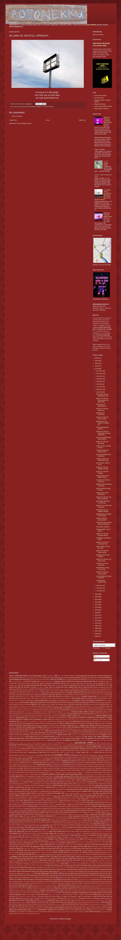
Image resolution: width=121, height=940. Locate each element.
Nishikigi (55, 800)
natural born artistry (103, 797)
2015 (96, 610)
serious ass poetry (39, 841)
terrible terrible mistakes (22, 865)
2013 (96, 615)
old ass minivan (34, 804)
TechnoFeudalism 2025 (93, 864)
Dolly (20, 723)
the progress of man (32, 879)
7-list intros (103, 679)
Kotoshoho (19, 774)
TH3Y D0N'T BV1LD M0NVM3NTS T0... (102, 395)
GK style (63, 745)
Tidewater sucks (101, 885)
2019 (96, 599)
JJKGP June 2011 (74, 768)
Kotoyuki (26, 774)
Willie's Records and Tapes (68, 906)
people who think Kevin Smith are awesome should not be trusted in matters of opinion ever (49, 808)
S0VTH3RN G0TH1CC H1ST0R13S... (103, 502)
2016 (96, 607)
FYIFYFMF (58, 743)
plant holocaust (105, 810)
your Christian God (91, 911)
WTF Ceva (33, 909)
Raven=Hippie (67, 822)
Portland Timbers (77, 814)
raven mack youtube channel (103, 106)
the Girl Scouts (62, 871)
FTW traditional (104, 740)
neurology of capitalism (45, 799)
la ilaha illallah (15, 776)
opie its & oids (21, 806)
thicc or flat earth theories (16, 883)
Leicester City (32, 778)
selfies (81, 839)
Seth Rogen (51, 841)
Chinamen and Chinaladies (95, 708)
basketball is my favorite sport (17, 693)
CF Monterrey (93, 706)
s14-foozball (60, 833)
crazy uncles (21, 715)
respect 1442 (13, 827)
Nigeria (40, 800)
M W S (29, 783)
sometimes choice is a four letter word (44, 850)
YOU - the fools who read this (44, 911)
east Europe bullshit (104, 725)
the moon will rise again (51, 877)
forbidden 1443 (91, 738)
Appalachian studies (14, 689)
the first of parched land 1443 (82, 869)
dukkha (76, 725)
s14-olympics (77, 833)
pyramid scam (91, 818)
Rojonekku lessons (96, 829)
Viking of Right (56, 896)
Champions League (104, 706)
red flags (107, 824)
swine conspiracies (44, 862)
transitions (17, 891)
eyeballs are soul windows (80, 731)
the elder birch (94, 867)
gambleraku (33, 106)
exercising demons (65, 731)
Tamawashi (49, 864)
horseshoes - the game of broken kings (101, 755)
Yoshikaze (30, 911)
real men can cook (35, 824)
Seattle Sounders (24, 839)
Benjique (88, 694)
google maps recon (50, 747)
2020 (96, 597)
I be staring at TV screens (51, 759)
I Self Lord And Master (94, 759)
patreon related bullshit (100, 806)
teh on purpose (106, 864)
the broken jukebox (96, 866)
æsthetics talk (108, 681)
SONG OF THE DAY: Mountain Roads (102, 534)
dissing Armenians (105, 721)
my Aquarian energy (86, 793)
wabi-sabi (21, 898)
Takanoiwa (107, 862)
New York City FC (93, 799)
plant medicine (21, 812)
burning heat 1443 (24, 106)
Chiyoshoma (20, 710)
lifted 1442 (73, 778)
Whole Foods (12, 904)
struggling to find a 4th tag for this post (22, 856)
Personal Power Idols (101, 808)
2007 (96, 631)
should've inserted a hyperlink (22, 844)
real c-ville (109, 822)
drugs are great (66, 725)
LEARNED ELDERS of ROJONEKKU (83, 776)
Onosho (13, 806)
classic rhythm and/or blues (86, 710)
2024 (96, 363)
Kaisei (63, 772)
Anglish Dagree (48, 687)
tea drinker (82, 864)
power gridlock (106, 814)
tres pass (66, 891)
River (24, 829)
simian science (44, 844)
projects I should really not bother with (96, 816)
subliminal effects (43, 858)
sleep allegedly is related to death (39, 846)
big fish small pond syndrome (39, 696)
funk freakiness (37, 743)
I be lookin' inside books (22, 759)
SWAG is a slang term (15, 862)
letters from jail (42, 778)
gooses (61, 747)
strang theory (109, 854)
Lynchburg (107, 782)
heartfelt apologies (70, 752)
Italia (30, 764)
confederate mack (93, 712)
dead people (72, 717)
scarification (84, 835)
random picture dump (75, 820)
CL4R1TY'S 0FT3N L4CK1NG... (102, 564)
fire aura (96, 734)
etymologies (78, 729)
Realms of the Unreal (82, 824)
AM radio (20, 685)
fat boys (65, 733)
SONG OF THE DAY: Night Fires (102, 409)
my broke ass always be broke (102, 793)
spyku (104, 852)
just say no (50, 772)
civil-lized (63, 710)
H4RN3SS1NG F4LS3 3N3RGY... (103, 555)
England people (44, 729)
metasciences (105, 787)
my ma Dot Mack (55, 795)
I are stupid (83, 757)
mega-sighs (28, 787)
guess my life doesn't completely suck (77, 748)
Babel (42, 691)
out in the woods (41, 806)
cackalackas (44, 704)
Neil (36, 799)
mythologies (56, 797)
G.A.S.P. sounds (68, 743)
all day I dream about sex (78, 683)
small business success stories (46, 848)
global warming (71, 745)
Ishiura (25, 764)
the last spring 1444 (101, 875)
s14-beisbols (24, 833)
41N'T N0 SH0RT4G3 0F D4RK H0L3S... (103, 438)
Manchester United (105, 783)
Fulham (29, 743)
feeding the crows (93, 733)
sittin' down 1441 (97, 844)
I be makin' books (37, 759)
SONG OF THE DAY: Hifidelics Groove (102, 468)
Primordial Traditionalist (45, 816)
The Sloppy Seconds (83, 879)
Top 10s (16, 889)
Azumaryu (35, 691)
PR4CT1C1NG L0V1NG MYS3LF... (103, 446)
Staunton (38, 854)
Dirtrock (87, 721)
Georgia (31, 745)
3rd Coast (46, 679)
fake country (34, 733)
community (66, 712)
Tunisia (95, 891)
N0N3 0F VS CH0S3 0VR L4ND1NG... (104, 506)
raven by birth (13, 822)
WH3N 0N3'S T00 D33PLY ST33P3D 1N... (102, 423)
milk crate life (59, 789)
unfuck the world (63, 892)
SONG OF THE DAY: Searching (102, 442)
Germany (37, 745)
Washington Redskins (85, 898)
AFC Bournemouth (24, 683)
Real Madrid (27, 824)
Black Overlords (76, 696)
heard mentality (50, 752)
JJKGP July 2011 (36, 768)
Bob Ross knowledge (58, 698)
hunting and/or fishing (58, 757)
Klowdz (108, 772)
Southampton (34, 852)
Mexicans (24, 789)
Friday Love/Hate (99, 149)
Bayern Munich (31, 693)
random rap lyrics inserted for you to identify (96, 820)
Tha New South (49, 866)
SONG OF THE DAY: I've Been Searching (103, 498)
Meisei (56, 787)
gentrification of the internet (17, 745)
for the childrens (66, 738)
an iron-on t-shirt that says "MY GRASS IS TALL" (94, 685)
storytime (88, 854)
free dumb (51, 740)
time (10, 887)
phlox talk (22, 810)
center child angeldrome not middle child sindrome (74, 706)
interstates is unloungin (103, 762)
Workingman (61, 908)
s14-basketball (13, 833)
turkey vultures (102, 891)
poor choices (45, 814)
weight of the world (81, 900)
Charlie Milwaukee (22, 708)
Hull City (48, 757)
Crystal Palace (48, 715)
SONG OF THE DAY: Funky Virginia (102, 572)
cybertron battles (101, 716)
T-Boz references (84, 862)
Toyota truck (58, 889)
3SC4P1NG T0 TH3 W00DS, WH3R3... (102, 510)
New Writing (81, 799)
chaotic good (12, 708)
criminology (31, 715)
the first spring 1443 (33, 871)
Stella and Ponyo (61, 854)
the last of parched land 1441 (72, 873)
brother (69, 700)
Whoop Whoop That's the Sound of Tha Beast (40, 904)
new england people (60, 799)
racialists (11, 820)
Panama (81, 806)
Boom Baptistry (76, 698)
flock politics (30, 736)
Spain (68, 852)
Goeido (18, 747)
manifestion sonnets (29, 785)
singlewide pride (68, 844)
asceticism (104, 689)
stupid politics (30, 858)
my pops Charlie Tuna (93, 795)
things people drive (23, 885)
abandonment (87, 681)
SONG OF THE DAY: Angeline (102, 472)
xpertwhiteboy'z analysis (45, 909)
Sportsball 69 (96, 852)
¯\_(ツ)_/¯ (50, 675)
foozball (54, 738)
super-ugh (33, 860)
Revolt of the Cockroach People (78, 827)
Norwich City (17, 802)
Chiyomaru (107, 708)
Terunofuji (32, 865)
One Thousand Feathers (77, 804)
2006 (96, 633)
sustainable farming (91, 860)
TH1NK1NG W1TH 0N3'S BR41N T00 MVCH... (104, 523)
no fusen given (74, 800)
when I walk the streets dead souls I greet (58, 902)
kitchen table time (99, 772)
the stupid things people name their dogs (101, 879)
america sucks (47, 685)
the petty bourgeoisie (93, 877)
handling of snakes (59, 750)
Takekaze (26, 864)
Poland (110, 812)
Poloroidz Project (33, 814)
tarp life (56, 864)
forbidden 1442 (79, 738)
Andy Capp (39, 687)
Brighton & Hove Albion (58, 700)
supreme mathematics (62, 860)
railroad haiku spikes (24, 820)
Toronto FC (22, 889)
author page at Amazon (101, 108)
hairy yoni (11, 750)
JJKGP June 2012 (87, 768)
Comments (98, 660)
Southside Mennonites (45, 852)
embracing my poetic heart (24, 729)
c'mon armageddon (31, 704)
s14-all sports (107, 831)
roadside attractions (35, 829)
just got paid (42, 772)
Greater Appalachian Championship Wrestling (32, 748)
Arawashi (25, 689)
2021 (96, 594)
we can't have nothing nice (28, 900)
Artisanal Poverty (95, 689)
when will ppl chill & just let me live (83, 902)
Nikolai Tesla (47, 800)
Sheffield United (38, 843)
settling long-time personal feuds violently (67, 841)
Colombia (59, 712)
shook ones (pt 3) (98, 843)
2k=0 (31, 679)
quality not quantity (105, 818)
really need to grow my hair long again (63, 824)
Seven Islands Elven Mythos (98, 841)
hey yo (90, 752)
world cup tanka (73, 908)
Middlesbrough (34, 789)
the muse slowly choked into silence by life (73, 877)
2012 (96, 618)
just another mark (31, 772)
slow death (57, 846)
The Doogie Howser (82, 867)
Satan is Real (54, 835)
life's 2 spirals (53, 778)
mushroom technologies (53, 793)
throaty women (75, 885)
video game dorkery (43, 896)
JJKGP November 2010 (61, 770)
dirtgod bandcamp (99, 104)
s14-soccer (104, 833)
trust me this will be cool (77, 891)
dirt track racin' (52, 721)
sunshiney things (22, 860)
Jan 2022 (99, 591)
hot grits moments (22, 757)
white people (105, 902)
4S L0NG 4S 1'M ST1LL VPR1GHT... (103, 480)
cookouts (16, 713)
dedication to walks (41, 719)
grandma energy (105, 747)
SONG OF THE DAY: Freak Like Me (102, 551)
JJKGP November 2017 (77, 770)
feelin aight (103, 733)
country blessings (73, 714)
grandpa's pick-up (13, 748)
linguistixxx (28, 780)
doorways (54, 723)
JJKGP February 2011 (70, 766)
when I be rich (38, 902)
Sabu (20, 835)
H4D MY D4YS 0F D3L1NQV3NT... (102, 519)
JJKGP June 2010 (61, 768)
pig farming (69, 810)
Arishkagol (40, 689)
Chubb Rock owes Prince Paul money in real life (45, 710)
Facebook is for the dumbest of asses (102, 731)
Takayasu (19, 864)
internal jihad (66, 762)
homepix (39, 106)
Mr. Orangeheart (39, 793)
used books (41, 894)
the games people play (49, 871)
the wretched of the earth (69, 881)
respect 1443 (24, 827)
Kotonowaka (12, 774)
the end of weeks (104, 867)
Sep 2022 (99, 379)
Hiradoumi (26, 755)
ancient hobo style (14, 687)
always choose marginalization (97, 683)
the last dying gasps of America (46, 873)
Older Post (82, 120)
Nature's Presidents (14, 799)
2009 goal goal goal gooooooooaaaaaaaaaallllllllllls (66, 677)
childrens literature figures (78, 708)
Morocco (63, 791)
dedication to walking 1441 (87, 717)
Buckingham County (79, 700)
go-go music (81, 745)
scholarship (49, 837)
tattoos (63, 864)
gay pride (97, 743)
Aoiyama (95, 687)
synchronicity (74, 862)
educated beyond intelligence (35, 727)
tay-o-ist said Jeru (72, 864)
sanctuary (36, 835)
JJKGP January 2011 (99, 766)
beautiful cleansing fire (74, 693)
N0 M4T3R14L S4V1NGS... (100, 413)
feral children (37, 734)
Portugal (86, 814)
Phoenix (29, 810)
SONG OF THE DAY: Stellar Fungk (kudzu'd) (108, 215)
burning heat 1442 (56, 702)
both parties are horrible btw (17, 700)
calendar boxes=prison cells (77, 704)
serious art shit (28, 841)
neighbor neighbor (27, 799)
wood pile (33, 908)
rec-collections (95, 824)
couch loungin (62, 713)
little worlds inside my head (54, 780)
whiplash (97, 902)
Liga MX (91, 778)
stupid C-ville (74, 856)
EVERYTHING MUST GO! (37, 731)
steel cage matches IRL (48, 854)
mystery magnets (33, 797)
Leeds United (23, 778)
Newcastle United (14, 800)
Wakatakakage (51, 898)
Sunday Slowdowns (104, 858)
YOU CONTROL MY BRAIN (76, 911)
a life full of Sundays (30, 681)
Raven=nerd (77, 822)
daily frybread (20, 717)
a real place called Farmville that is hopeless (66, 681)
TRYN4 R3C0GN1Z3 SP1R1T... (102, 428)
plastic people (68, 812)
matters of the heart (15, 787)
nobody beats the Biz (99, 800)
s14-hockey (69, 833)
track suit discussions (80, 889)
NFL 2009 (24, 801)
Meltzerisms (63, 787)
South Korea (25, 852)
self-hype (61, 839)
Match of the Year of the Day (85, 785)
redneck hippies (28, 825)
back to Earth (65, 691)
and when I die (28, 687)
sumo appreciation (70, 858)
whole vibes (22, 904)
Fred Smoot (43, 740)
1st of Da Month (45, 677)
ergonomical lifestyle (67, 729)
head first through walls (19, 752)
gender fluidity (106, 743)
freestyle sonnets (70, 740)
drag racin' (91, 723)
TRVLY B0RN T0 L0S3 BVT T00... (103, 547)
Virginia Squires (87, 896)
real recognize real (46, 824)
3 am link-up (37, 679)
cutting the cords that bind (87, 715)
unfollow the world (50, 892)
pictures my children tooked (43, 810)
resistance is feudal (81, 825)
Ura (27, 894)
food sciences (88, 736)
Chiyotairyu (27, 710)
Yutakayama (30, 913)
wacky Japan (29, 898)
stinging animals (73, 854)
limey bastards (19, 780)
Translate (105, 648)
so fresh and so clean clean (80, 848)
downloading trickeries (80, 723)
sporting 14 (85, 852)
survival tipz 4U (77, 860)
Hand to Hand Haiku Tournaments (42, 750)
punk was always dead (39, 818)
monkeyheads (44, 791)
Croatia (39, 715)
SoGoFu (14, 850)
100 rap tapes (80, 675)
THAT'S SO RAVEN (81, 866)
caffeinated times (62, 704)
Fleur (22, 736)
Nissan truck (63, 801)
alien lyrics (66, 683)
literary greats (41, 780)
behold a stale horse (49, 695)
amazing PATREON (90, 25)
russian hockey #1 (76, 831)
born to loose (97, 698)
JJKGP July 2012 (48, 768)
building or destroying (94, 700)
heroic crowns (81, 752)
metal (95, 787)
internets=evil (90, 762)
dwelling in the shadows (87, 725)
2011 (96, 620)
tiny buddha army (30, 887)
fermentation (47, 734)
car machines (101, 704)
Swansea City (26, 862)
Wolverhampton (82, 906)
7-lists (110, 679)
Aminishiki (57, 685)
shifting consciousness (51, 843)
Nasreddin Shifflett (79, 797)
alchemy (57, 683)
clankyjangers (73, 710)
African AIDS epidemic (38, 683)
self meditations (49, 839)
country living (85, 714)
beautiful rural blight (90, 693)
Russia (67, 831)
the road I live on (70, 879)
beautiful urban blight (16, 694)
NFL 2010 (33, 800)
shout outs (35, 844)
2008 (96, 628)
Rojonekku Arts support (82, 829)
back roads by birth (52, 691)
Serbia (19, 841)
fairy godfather (25, 733)
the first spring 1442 (18, 871)
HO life (32, 755)
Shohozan (89, 843)
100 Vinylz (91, 675)
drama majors (101, 723)
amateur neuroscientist (32, 685)
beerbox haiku (29, 694)
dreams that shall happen (41, 725)
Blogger (68, 919)
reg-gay (37, 825)
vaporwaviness (21, 896)
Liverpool (67, 780)
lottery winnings (67, 782)
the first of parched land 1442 (60, 869)
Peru (110, 808)
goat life (89, 745)
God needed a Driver (100, 745)
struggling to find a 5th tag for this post (52, 856)
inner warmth (49, 762)
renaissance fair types (68, 825)
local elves (26, 782)
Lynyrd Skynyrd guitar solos (16, 783)
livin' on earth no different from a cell (83, 780)
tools (10, 889)
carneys (15, 706)
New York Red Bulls (105, 799)
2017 (96, 604)
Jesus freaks (77, 764)
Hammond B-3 (27, 750)
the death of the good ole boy (39, 867)
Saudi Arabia (64, 835)
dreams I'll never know (24, 725)
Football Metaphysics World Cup (39, 738)
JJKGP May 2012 (47, 770)
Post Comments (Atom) (24, 123)
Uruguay (32, 894)
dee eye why (54, 719)
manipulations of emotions (44, 785)
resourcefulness (94, 825)
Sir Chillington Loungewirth (81, 844)
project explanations (74, 816)
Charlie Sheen (32, 708)
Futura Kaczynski (48, 743)
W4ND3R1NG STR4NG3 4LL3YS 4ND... (103, 515)
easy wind (11, 727)
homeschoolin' (74, 755)
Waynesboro (13, 900)
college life (50, 712)
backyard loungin (78, 691)
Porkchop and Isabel (65, 814)
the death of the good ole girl (57, 867)
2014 (96, 612)
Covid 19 (95, 713)
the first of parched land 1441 (39, 869)
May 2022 (99, 389)
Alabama (49, 683)
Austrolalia (22, 691)
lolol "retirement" (44, 782)
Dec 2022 (99, 371)
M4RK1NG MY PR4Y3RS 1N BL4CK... (104, 485)
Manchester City (93, 783)
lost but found (50, 106)
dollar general (13, 723)
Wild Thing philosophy (82, 904)
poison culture (101, 812)
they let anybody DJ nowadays (89, 881)
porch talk (54, 814)
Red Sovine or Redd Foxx (15, 825)
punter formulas (51, 818)
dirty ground (95, 721)
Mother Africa (87, 791)
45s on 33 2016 (79, 679)
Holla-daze (47, 755)
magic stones (56, 784)
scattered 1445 (40, 837)
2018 (96, 602)
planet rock (94, 810)
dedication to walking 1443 (23, 719)
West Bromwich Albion (101, 900)
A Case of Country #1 (17, 681)
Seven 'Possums (84, 841)
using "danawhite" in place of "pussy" (73, 894)
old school (43, 804)
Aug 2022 (99, 381)
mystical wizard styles (45, 797)
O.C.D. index (57, 802)
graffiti (94, 747)
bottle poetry (29, 700)
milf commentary (50, 789)
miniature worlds (83, 789)
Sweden (34, 862)
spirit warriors (75, 852)
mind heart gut (70, 789)
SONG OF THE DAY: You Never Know (104, 560)
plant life (11, 812)
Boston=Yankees (108, 698)
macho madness (45, 783)
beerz (37, 695)
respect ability (56, 827)
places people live (81, 810)
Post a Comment (17, 116)
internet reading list (78, 762)
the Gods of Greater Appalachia (76, 871)
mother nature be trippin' (101, 791)
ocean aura (79, 802)
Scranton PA (92, 837)
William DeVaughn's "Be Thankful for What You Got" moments (41, 906)
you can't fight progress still (61, 911)
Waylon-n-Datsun (105, 898)
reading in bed (99, 822)
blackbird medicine (87, 696)
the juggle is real (28, 873)
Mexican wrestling (14, 789)
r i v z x (106, 161)
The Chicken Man (21, 867)
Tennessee (11, 865)
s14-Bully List (34, 833)
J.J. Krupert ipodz (39, 764)
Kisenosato (88, 772)
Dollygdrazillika (28, 723)
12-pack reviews (102, 675)
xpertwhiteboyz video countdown (83, 909)
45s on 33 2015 (67, 679)
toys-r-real (68, 889)
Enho (52, 729)
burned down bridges (27, 702)
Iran (20, 764)
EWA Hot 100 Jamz (51, 731)
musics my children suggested (71, 793)
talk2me (42, 864)
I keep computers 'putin (78, 759)
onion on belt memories (94, 804)
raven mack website (100, 95)
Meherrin (48, 787)
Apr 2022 (99, 392)
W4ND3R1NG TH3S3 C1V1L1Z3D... (102, 568)
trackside (91, 889)
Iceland (52, 760)
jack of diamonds (55, 764)
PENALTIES (19, 808)
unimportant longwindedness (80, 892)
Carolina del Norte (25, 706)
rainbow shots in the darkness (59, 820)
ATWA (15, 691)
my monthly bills (67, 795)
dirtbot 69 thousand (64, 721)
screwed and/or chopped (104, 837)
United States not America (100, 892)
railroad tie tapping (40, 820)
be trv (38, 693)
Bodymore (67, 698)
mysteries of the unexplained (17, 797)
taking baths (35, 864)
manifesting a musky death (15, 785)
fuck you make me (20, 743)
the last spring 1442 (71, 875)
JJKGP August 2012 (24, 766)
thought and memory (51, 885)
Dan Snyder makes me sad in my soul (37, 717)
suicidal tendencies (56, 858)
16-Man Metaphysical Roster (32, 677)
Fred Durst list (33, 740)
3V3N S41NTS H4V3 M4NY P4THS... (102, 476)
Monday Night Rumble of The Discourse (27, 791)
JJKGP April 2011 (100, 764)
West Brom (91, 900)
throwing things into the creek (89, 885)
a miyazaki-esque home (45, 681)
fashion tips (56, 733)
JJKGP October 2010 (93, 770)
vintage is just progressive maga (71, 896)
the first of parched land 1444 (103, 869)
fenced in (27, 734)
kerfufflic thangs (71, 772)
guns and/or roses (97, 748)
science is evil (61, 837)
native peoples (90, 797)
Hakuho (19, 750)
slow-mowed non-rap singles (98, 846)
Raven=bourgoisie (46, 822)
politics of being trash (17, 814)
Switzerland (66, 862)
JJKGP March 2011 (100, 768)
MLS (13, 791)
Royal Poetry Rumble (55, 831)
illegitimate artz (66, 761)
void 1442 (97, 896)
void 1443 (106, 896)
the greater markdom (93, 871)
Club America (28, 712)
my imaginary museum (19, 795)
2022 (96, 369)
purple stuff (72, 818)
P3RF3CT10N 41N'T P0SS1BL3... (102, 493)
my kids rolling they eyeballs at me (39, 795)
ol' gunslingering (23, 804)
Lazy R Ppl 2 (49, 776)
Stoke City (81, 854)
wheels (28, 902)
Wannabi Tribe (73, 898)
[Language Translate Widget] (104, 645)
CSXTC (56, 715)
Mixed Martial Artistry (105, 789)
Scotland (71, 837)
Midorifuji (42, 789)
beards (63, 693)
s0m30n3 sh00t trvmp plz (96, 831)
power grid (94, 814)
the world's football (51, 881)
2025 (96, 361)
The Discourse (70, 867)
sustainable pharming (105, 860)
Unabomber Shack (39, 892)
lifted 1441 (64, 778)
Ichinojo (58, 760)
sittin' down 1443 (20, 846)
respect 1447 (46, 827)
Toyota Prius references (45, 889)
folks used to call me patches (65, 736)
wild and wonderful (67, 904)
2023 (96, 366)
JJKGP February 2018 (85, 766)
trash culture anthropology (30, 891)
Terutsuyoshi (39, 865)
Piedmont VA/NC (58, 810)
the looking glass (25, 877)
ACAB (101, 681)
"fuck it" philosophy (16, 675)
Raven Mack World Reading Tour (30, 822)
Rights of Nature (107, 827)
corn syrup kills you (27, 713)
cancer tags (92, 704)
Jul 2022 (99, 384)
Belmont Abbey (69, 694)
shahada (18, 843)
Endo (36, 729)
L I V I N (84, 774)
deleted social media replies (68, 719)
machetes (35, 783)
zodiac (36, 913)
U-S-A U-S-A (27, 892)
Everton (85, 729)
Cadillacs (52, 704)
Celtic (56, 706)
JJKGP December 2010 (39, 766)
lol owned (35, 782)
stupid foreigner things (100, 856)
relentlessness (56, 825)
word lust (40, 908)
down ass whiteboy (65, 723)
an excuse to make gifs (69, 685)
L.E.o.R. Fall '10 (94, 774)
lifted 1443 (82, 778)
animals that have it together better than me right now (72, 687)
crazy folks (12, 715)
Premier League (18, 816)
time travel (18, 887)
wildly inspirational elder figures (98, 904)
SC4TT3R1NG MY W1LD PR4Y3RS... (104, 577)
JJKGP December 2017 (54, 766)
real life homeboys (16, 824)
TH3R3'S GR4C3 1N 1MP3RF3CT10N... (102, 459)
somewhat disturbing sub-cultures (91, 850)
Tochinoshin (48, 887)
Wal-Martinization (62, 898)
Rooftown (36, 831)
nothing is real (26, 802)
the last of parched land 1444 (32, 875)
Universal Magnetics (15, 894)
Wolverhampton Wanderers (94, 906)
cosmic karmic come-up (41, 713)
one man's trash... (61, 804)
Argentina (32, 689)
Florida (39, 736)
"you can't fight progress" (35, 675)
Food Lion (78, 736)
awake (29, 691)
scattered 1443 (16, 837)
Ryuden (85, 831)
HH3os (96, 752)
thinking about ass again (38, 885)
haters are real (80, 750)
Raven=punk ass (87, 822)
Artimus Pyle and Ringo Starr (80, 689)
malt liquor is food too (81, 783)
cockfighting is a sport (39, 712)
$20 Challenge (70, 675)
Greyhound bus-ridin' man (55, 748)
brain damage (40, 700)
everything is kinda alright (21, 731)
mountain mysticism (26, 793)
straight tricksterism (98, 854)
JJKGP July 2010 (24, 768)
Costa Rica (53, 713)
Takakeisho (100, 862)
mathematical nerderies (102, 785)
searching (15, 839)
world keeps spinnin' (99, 908)
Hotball (31, 757)
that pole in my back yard (64, 866)
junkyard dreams (19, 772)
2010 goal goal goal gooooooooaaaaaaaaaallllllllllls (96, 677)
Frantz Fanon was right (21, 740)
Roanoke (47, 829)
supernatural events (45, 860)
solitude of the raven (24, 850)
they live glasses (105, 881)
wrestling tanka (21, 909)
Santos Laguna (44, 835)
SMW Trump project (64, 848)
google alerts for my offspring (35, 747)
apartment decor (104, 687)
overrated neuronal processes (68, 806)
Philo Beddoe (14, 810)
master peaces (70, 785)
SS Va (15, 854)
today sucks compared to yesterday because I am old (70, 887)
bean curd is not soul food (50, 693)
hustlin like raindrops (71, 757)
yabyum (102, 909)
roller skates (28, 831)
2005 (96, 636)
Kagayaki (58, 772)
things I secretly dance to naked (61, 883)
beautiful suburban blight (105, 693)
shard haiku (26, 843)
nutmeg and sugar (47, 802)
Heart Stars (60, 752)
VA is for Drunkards (92, 894)
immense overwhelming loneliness (99, 760)
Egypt (64, 727)
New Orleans (72, 799)
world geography (86, 908)
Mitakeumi (94, 789)
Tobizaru (41, 887)
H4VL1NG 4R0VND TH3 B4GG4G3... (103, 455)
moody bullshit (55, 791)
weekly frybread (59, 900)
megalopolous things (39, 787)
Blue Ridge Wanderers (34, 698)
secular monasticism (36, 839)
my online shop (99, 98)
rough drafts (44, 831)
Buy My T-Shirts (19, 704)
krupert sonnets (35, 774)
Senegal (90, 839)
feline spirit (20, 734)
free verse (60, 740)
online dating (108, 804)
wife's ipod (57, 904)
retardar (64, 827)
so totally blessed (96, 848)
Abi (96, 681)
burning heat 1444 (85, 702)
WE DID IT (42, 900)
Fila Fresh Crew (75, 734)
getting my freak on (47, 745)
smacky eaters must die (29, 848)
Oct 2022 (99, 376)
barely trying (100, 691)
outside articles (53, 806)
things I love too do (45, 883)
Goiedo (23, 747)
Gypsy (107, 748)
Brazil (48, 700)
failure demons (15, 733)
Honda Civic (85, 755)
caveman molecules (46, 706)
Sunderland (12, 860)
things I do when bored (32, 883)
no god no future (86, 801)
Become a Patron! (98, 34)
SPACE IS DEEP (58, 852)
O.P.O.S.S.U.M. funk (69, 802)
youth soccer (22, 913)
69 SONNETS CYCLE (92, 679)
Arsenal (47, 689)
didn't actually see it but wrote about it (28, 721)
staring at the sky (25, 854)
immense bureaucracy (81, 760)
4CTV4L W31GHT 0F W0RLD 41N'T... (102, 451)
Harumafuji (70, 750)
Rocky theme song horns (68, 829)
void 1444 (12, 898)
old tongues (51, 804)
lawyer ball (40, 776)
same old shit (28, 835)
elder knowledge (73, 727)
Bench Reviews (80, 694)
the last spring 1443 (86, 875)
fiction (54, 734)
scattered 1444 (28, 837)
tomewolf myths (94, 887)
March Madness (58, 785)
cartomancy (35, 706)
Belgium (60, 694)
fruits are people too (92, 740)
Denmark (88, 719)
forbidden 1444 (104, 738)
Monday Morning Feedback (102, 137)
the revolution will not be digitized (51, 879)
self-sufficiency (72, 839)
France (11, 740)
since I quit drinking (57, 844)
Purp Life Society (61, 818)
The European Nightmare (20, 869)
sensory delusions (100, 839)
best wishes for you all (98, 694)
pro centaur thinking (61, 816)
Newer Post (13, 120)
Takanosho (11, 864)
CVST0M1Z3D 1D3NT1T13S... (101, 581)
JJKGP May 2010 (22, 770)
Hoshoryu (14, 757)
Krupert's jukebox (48, 774)
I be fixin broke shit (94, 757)
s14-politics (86, 833)
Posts (96, 656)
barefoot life (91, 691)
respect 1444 (35, 827)
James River (66, 764)
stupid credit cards (87, 856)
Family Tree (45, 733)
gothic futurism (69, 747)
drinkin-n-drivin (55, 725)
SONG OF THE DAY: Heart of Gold (102, 418)
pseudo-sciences (13, 818)
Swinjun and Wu (55, 862)
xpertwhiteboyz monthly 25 (63, 909)
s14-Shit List (94, 833)
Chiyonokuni (12, 710)
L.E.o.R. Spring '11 (107, 774)
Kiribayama (80, 772)
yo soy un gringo (20, 911)
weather (49, 900)
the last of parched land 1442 (93, 873)
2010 (96, 623)
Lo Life (19, 782)
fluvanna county (49, 736)
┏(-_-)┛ (60, 675)
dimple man (43, 721)
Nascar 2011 (67, 797)
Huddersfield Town (39, 757)
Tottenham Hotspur (32, 889)
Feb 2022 (99, 588)
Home (48, 120)
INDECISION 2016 (25, 762)
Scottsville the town (80, 837)
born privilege (88, 698)
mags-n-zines (68, 784)
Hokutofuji (39, 755)
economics (19, 727)
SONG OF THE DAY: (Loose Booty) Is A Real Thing (102, 400)
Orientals (30, 806)
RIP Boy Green (16, 829)
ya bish (96, 909)
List (34, 780)
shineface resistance (65, 843)
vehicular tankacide (31, 896)
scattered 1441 (95, 835)
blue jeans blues (22, 698)
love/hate (91, 782)
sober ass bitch (108, 848)
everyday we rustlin (95, 729)
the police (103, 877)
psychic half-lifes (25, 818)
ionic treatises (13, 764)
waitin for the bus (41, 898)
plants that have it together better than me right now (44, 812)
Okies (15, 804)
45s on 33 (54, 679)
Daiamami (11, 717)
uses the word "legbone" (54, 894)
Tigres (108, 885)
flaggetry (104, 734)
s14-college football (47, 833)
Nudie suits (37, 802)
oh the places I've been (92, 802)
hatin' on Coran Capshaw (92, 750)
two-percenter (18, 892)
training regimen (100, 889)
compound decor (77, 712)
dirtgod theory (77, 721)
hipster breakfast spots (15, 755)
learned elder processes (62, 776)
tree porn (57, 891)
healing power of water (35, 752)
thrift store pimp (63, 885)
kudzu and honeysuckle (68, 774)
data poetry (52, 717)
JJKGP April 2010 (88, 764)
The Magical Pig (36, 877)
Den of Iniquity (80, 719)
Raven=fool (56, 822)
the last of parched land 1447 (53, 875)
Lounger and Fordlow (80, 782)
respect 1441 (105, 826)
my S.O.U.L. (106, 795)
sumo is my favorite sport (88, 858)
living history (101, 780)
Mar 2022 (99, 585)
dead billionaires (61, 717)
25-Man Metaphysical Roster (17, 679)
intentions (58, 762)
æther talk (13, 683)
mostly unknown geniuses (74, 791)
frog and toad (82, 740)
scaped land (74, 835)
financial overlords (86, 734)
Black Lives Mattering (64, 696)
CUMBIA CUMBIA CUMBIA (68, 716)
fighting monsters (63, 734)
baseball (108, 691)
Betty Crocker (25, 696)
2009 (96, 625)
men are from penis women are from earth (80, 787)
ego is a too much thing (53, 727)
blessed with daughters (102, 696)
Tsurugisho (88, 891)
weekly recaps (70, 900)
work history (49, 908)
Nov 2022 (99, 373)
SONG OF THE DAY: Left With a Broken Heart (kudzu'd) (108, 121)
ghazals (57, 745)
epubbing (58, 729)
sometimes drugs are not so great (68, 850)
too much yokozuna (105, 887)
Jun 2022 (99, 387)
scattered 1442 (107, 835)
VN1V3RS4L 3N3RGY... (103, 527)
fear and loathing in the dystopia (77, 733)
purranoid (81, 818)
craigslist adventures (105, 713)
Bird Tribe (52, 696)
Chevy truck (48, 708)
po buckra (92, 812)
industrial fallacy (38, 762)
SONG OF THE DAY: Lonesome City (102, 543)
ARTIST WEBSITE (14, 26)
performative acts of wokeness (84, 808)
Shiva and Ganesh (79, 843)
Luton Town (99, 782)
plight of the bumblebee (81, 812)
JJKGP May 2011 (34, 770)
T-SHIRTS (93, 862)
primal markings (31, 816)
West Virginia (21, 902)
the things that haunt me (18, 881)
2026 (96, 358)
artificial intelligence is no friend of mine (60, 689)
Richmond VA (95, 827)
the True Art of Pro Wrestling (35, 881)
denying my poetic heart (99, 719)
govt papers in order (83, 747)
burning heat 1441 (42, 702)
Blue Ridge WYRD (46, 698)
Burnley (96, 702)
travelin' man (44, 891)
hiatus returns (105, 752)
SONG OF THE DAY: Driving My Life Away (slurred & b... (103, 433)
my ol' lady (79, 795)
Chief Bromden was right (60, 708)
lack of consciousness (29, 776)
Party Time (88, 806)
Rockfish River (55, 829)
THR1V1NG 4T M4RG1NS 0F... (101, 405)
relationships (45, 826)
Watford (96, 898)
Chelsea (40, 708)
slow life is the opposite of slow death (75, 846)
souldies (17, 852)
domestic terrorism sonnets (42, 723)
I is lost (44, 106)
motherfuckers (13, 793)
